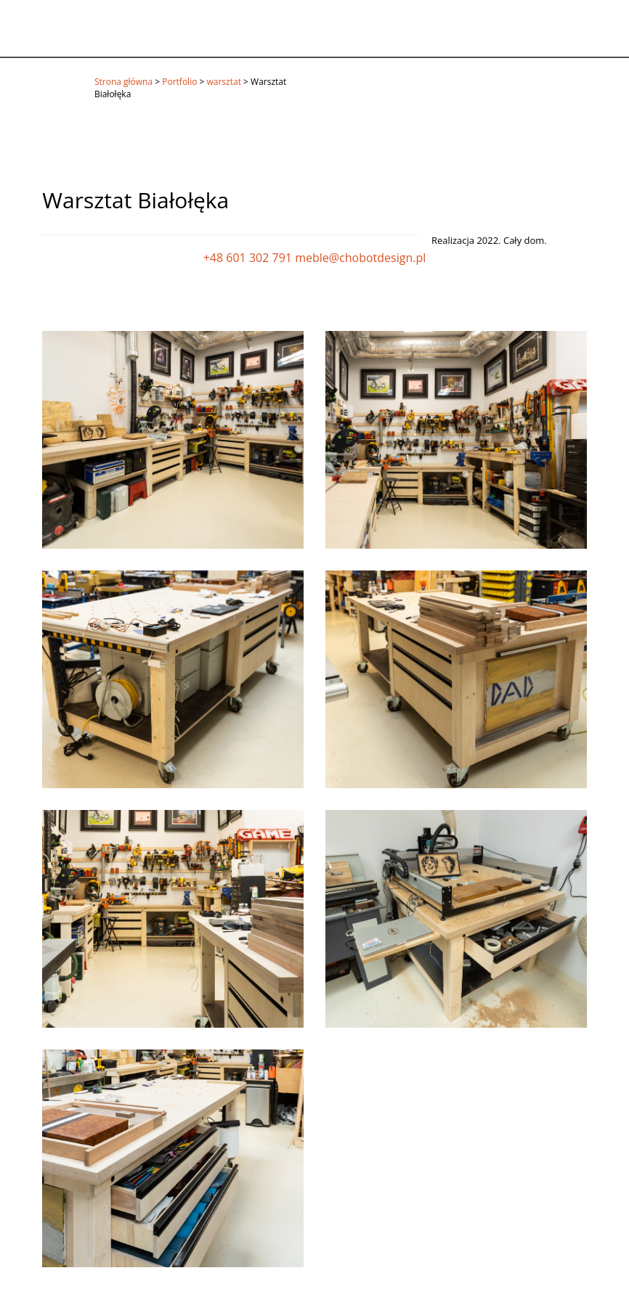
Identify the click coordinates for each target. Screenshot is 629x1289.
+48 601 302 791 (247, 258)
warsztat (224, 81)
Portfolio (179, 81)
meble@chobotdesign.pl (360, 258)
